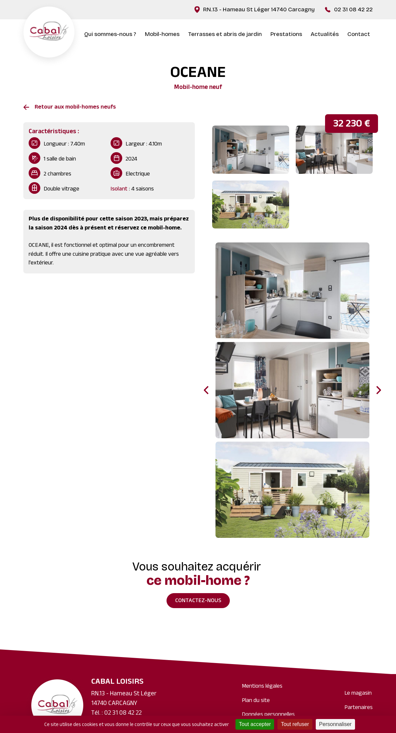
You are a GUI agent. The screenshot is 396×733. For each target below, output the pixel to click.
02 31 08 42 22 (353, 9)
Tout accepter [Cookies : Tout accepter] (255, 724)
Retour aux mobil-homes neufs (75, 107)
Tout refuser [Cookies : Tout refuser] (295, 724)
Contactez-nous (198, 601)
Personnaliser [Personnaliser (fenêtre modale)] (335, 724)
